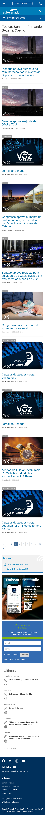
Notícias (4, 34)
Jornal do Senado (13, 170)
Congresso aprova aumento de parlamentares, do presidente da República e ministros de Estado (21, 221)
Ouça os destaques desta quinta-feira (18, 376)
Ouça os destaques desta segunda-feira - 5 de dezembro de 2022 (21, 525)
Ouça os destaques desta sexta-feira (23, 680)
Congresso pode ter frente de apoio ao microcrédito (20, 326)
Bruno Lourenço (6, 332)
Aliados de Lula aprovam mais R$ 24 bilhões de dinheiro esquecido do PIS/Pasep (21, 473)
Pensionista (6, 793)
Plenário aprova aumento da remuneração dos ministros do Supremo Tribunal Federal (21, 72)
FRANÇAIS (24, 772)
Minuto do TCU (9, 719)
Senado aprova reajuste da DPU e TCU (19, 123)
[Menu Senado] (4, 3)
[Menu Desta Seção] (22, 18)
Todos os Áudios (11, 748)
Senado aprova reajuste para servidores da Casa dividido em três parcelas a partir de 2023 (22, 276)
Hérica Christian (6, 282)
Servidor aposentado (10, 790)
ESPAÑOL (14, 772)
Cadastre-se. (20, 660)
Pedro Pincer (5, 79)
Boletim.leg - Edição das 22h (20, 694)
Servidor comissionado (10, 786)
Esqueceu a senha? (11, 654)
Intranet (6, 778)
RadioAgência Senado (8, 174)
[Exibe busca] (40, 12)
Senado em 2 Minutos (8, 340)
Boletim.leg (8, 690)
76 (40, 544)
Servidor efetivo (8, 783)
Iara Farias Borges (7, 128)
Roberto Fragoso (7, 230)
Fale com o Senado (10, 802)
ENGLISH (5, 772)
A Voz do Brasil (6, 136)
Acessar (25, 655)
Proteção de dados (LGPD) (12, 799)
